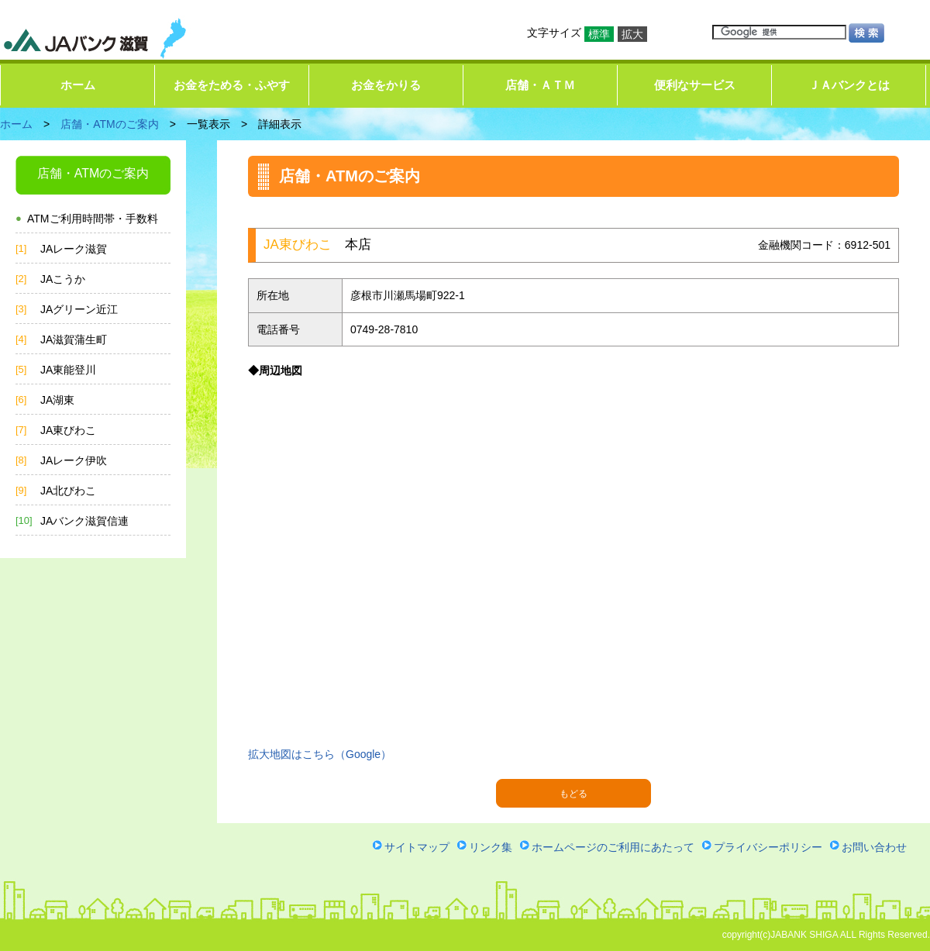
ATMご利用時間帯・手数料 (92, 218)
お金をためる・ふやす (232, 84)
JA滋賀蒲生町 (73, 339)
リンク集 (490, 847)
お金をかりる (386, 84)
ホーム (77, 84)
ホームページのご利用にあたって (613, 847)
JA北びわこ (68, 490)
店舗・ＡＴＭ (540, 84)
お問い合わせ (874, 847)
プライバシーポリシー (768, 847)
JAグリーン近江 (79, 309)
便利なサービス (694, 84)
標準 (599, 34)
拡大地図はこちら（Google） (319, 754)
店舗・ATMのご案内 (109, 124)
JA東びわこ (68, 430)
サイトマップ (417, 847)
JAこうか (62, 279)
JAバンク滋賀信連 (84, 521)
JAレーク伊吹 (73, 460)
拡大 (632, 34)
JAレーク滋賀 (73, 249)
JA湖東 (57, 400)
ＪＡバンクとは (849, 84)
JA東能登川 (68, 370)
